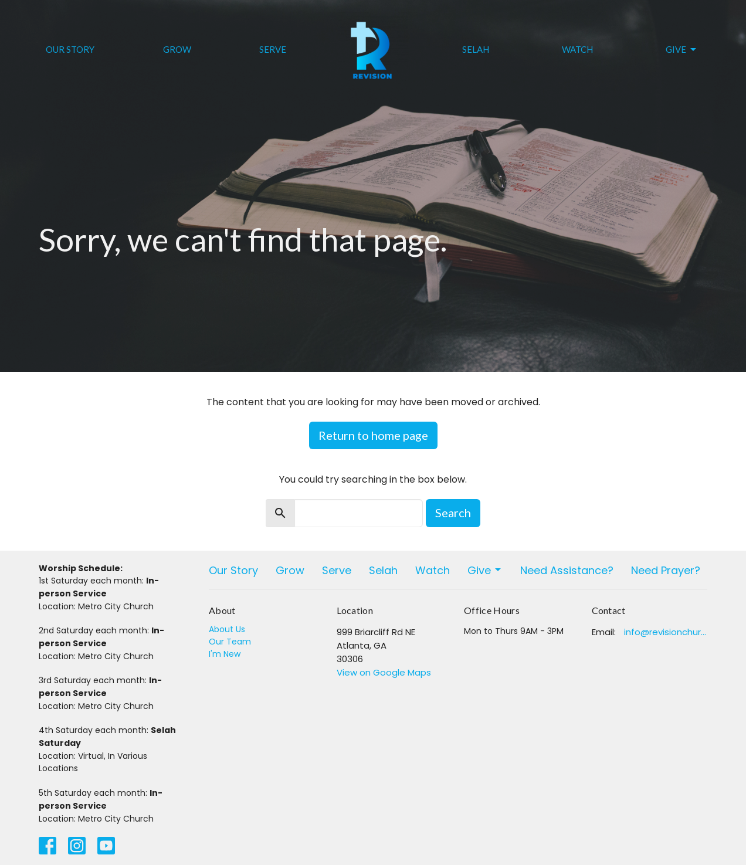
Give (682, 50)
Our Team (230, 641)
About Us (227, 629)
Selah (475, 49)
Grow (177, 49)
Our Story (70, 49)
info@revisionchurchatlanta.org (666, 632)
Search (453, 513)
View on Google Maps (384, 672)
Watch (577, 49)
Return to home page (373, 435)
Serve (272, 49)
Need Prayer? (665, 570)
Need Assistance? (566, 570)
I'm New (224, 654)
